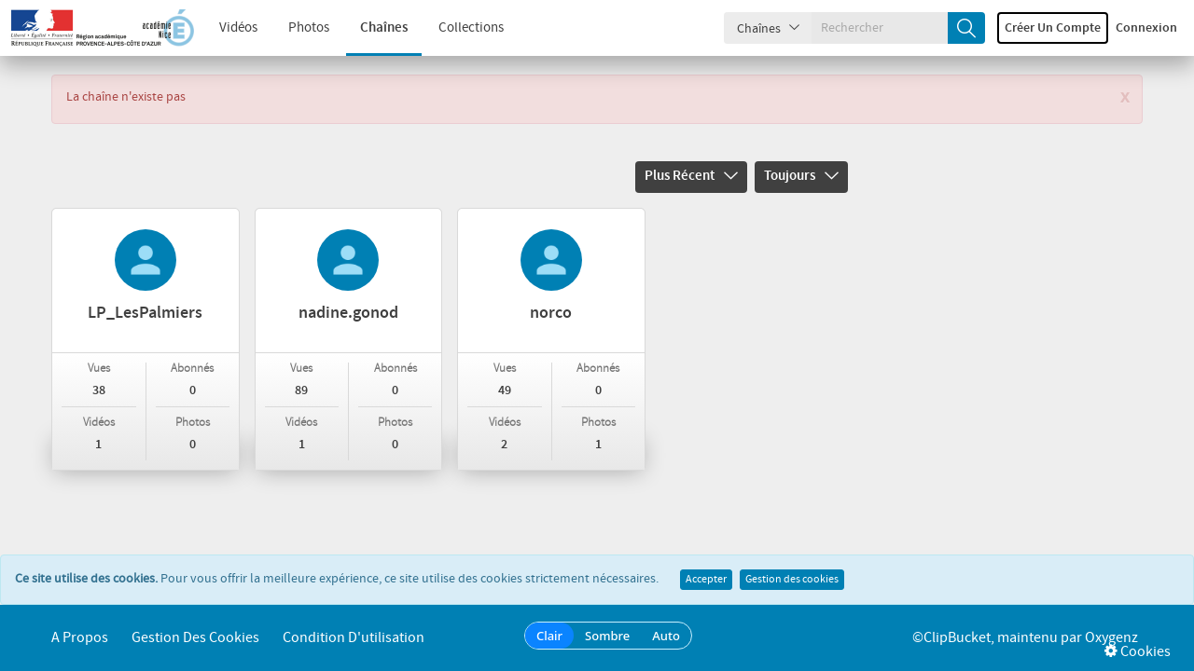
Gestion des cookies (792, 579)
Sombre (607, 635)
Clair (549, 635)
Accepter (706, 579)
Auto (666, 635)
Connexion (1146, 28)
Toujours (801, 176)
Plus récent (691, 176)
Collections (471, 28)
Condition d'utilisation (353, 638)
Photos (308, 28)
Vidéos (238, 28)
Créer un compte (1053, 28)
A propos (79, 638)
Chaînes (384, 28)
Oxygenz (1111, 638)
